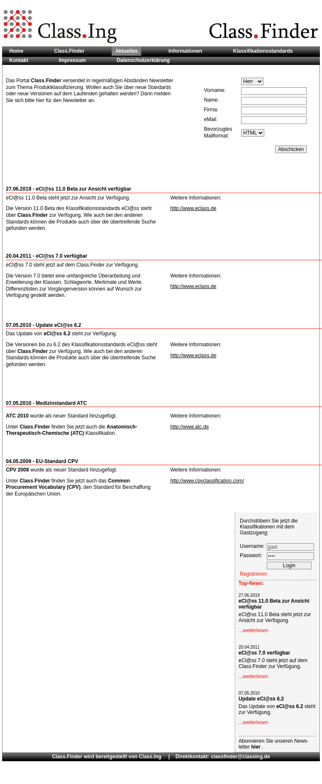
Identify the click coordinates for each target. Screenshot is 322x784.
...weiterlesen (253, 630)
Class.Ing (150, 757)
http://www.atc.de (189, 427)
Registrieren (253, 574)
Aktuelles (126, 51)
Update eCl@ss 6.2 (261, 699)
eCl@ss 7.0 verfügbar (264, 653)
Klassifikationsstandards (263, 51)
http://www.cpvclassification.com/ (207, 481)
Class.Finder (69, 51)
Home (16, 51)
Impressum (72, 60)
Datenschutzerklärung (143, 60)
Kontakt (18, 60)
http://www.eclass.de (193, 208)
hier (256, 747)
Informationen (185, 51)
